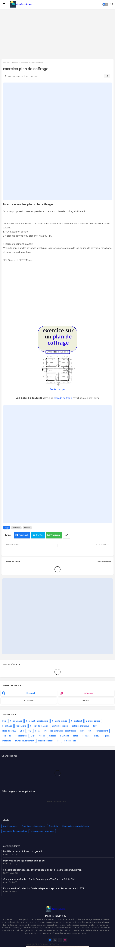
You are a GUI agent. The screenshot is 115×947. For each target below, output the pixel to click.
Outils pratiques (10, 826)
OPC (22, 731)
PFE (29, 731)
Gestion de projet (60, 726)
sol (59, 741)
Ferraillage (7, 726)
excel (96, 736)
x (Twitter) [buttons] (29, 701)
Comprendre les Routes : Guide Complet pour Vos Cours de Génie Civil (39, 879)
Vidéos (42, 736)
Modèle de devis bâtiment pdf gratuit (22, 851)
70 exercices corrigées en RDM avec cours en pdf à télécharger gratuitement (42, 870)
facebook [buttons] (31, 693)
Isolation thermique (80, 726)
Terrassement (102, 731)
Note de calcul (9, 731)
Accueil (6, 63)
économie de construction (15, 831)
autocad (52, 736)
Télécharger (57, 389)
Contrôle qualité (59, 721)
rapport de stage (45, 741)
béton (75, 736)
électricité (53, 826)
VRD (33, 736)
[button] (105, 4)
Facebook (23, 535)
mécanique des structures (42, 831)
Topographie (21, 736)
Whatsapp (55, 535)
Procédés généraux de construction (60, 731)
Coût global (76, 721)
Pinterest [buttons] (86, 701)
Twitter (39, 535)
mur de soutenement (24, 741)
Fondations (21, 726)
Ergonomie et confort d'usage (75, 826)
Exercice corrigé (93, 721)
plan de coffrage (63, 398)
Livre (95, 726)
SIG (89, 731)
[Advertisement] (57, 33)
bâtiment (64, 736)
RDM (82, 731)
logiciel (106, 736)
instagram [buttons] (88, 693)
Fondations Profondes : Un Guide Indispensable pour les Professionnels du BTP (43, 888)
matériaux (6, 741)
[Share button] (66, 535)
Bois (4, 721)
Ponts (37, 731)
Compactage (16, 721)
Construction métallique (37, 721)
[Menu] (4, 4)
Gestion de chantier (39, 726)
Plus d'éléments (103, 562)
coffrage (16, 528)
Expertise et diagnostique (33, 826)
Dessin (15, 63)
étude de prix (70, 741)
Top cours (6, 736)
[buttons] (50, 940)
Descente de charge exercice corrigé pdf (24, 861)
